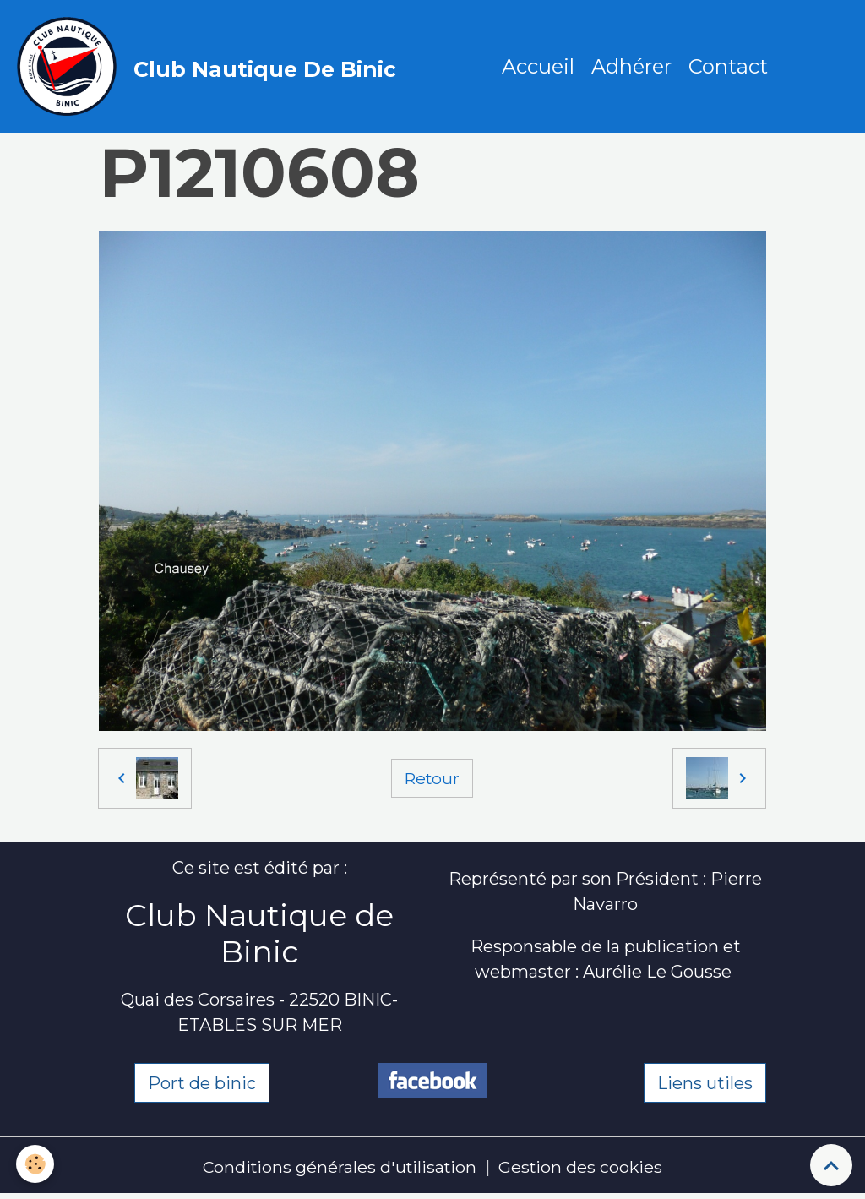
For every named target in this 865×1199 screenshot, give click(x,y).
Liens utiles (705, 1086)
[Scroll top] (831, 1165)
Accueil (539, 67)
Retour (432, 780)
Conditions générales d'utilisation (338, 1169)
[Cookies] (36, 1164)
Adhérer (632, 67)
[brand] (211, 67)
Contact (729, 67)
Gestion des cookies (583, 1169)
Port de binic (202, 1086)
